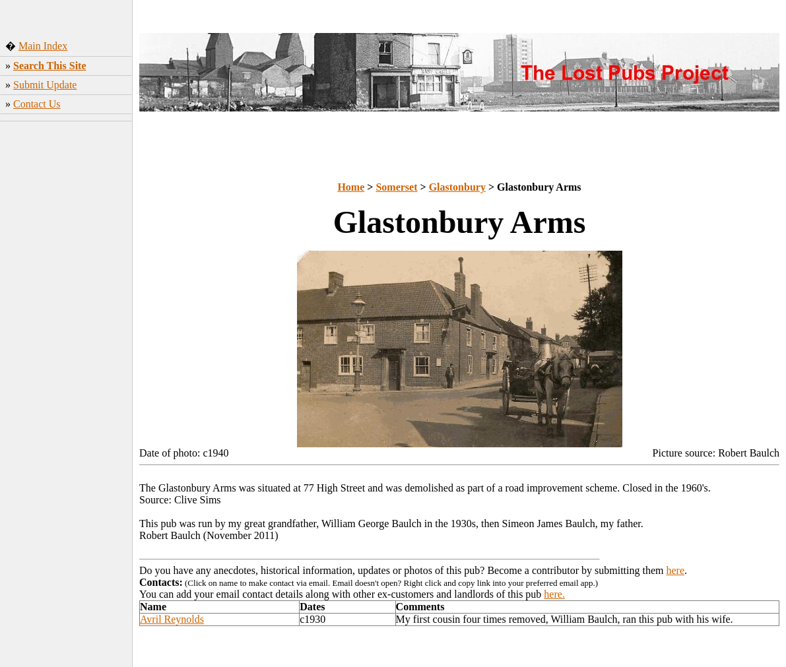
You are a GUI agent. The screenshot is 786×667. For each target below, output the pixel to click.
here (676, 570)
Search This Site (49, 65)
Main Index (42, 45)
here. (554, 594)
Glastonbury (457, 187)
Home (350, 187)
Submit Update (45, 84)
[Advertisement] (66, 333)
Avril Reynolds (172, 619)
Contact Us (37, 104)
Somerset (396, 187)
